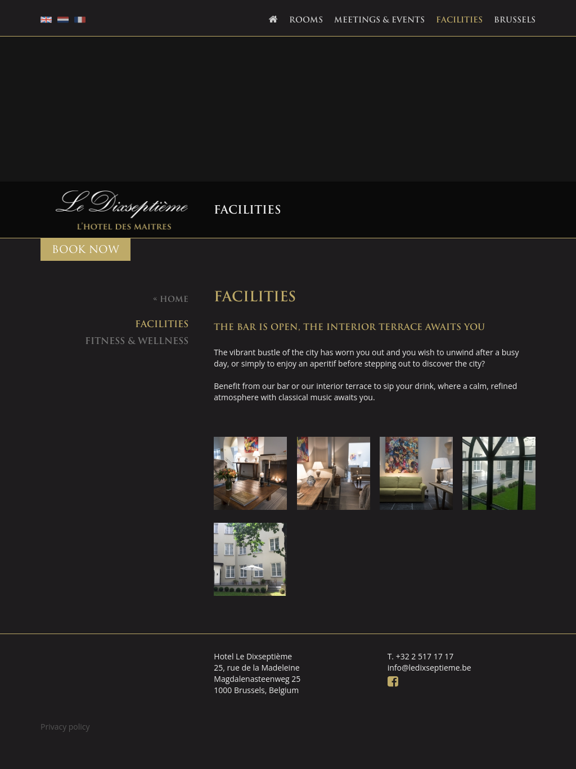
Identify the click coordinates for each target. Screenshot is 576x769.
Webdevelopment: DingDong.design (502, 749)
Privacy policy (65, 726)
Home (170, 299)
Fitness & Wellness (136, 340)
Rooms (306, 20)
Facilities (459, 20)
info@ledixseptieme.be (429, 667)
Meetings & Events (379, 20)
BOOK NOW (85, 249)
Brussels (515, 20)
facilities (161, 323)
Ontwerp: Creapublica (526, 749)
